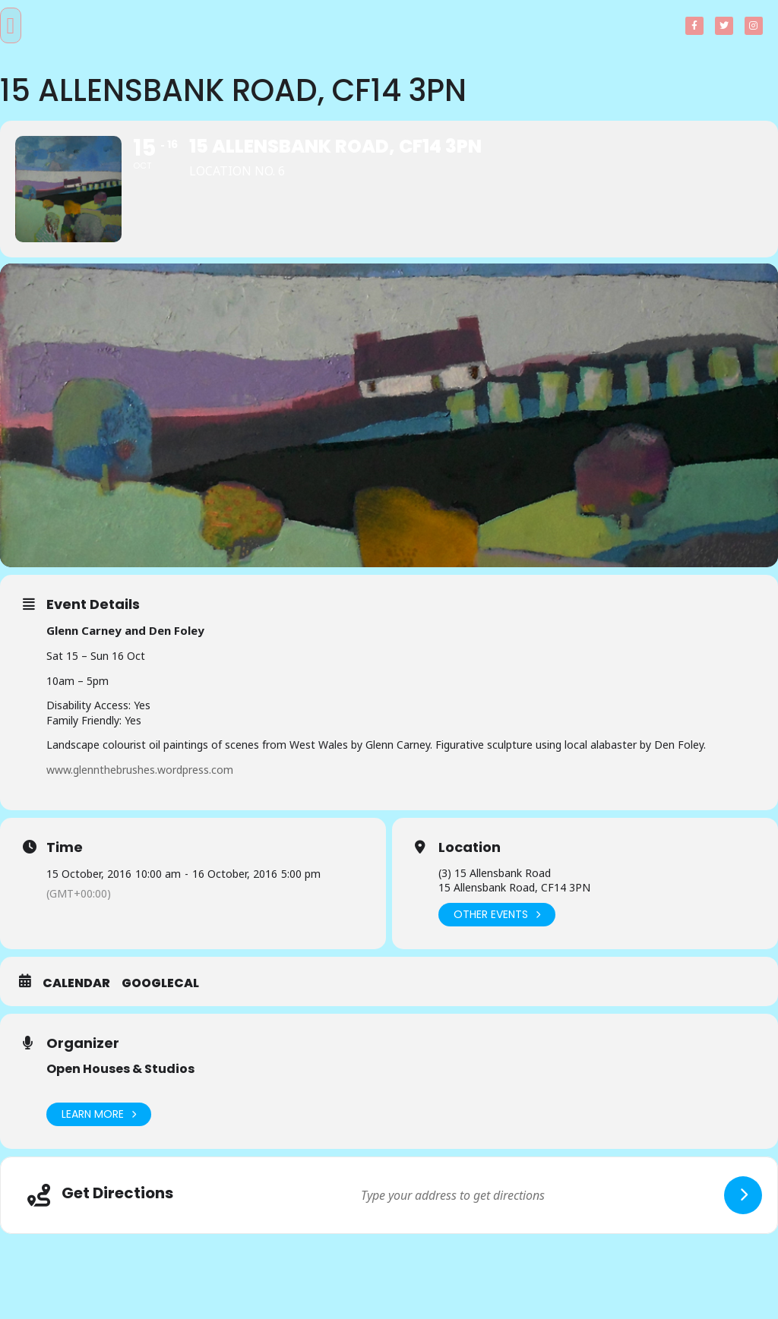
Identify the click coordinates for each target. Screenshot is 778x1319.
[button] (10, 25)
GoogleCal (160, 983)
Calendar (76, 983)
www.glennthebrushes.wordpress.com (139, 769)
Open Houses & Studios (120, 1069)
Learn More (99, 1114)
